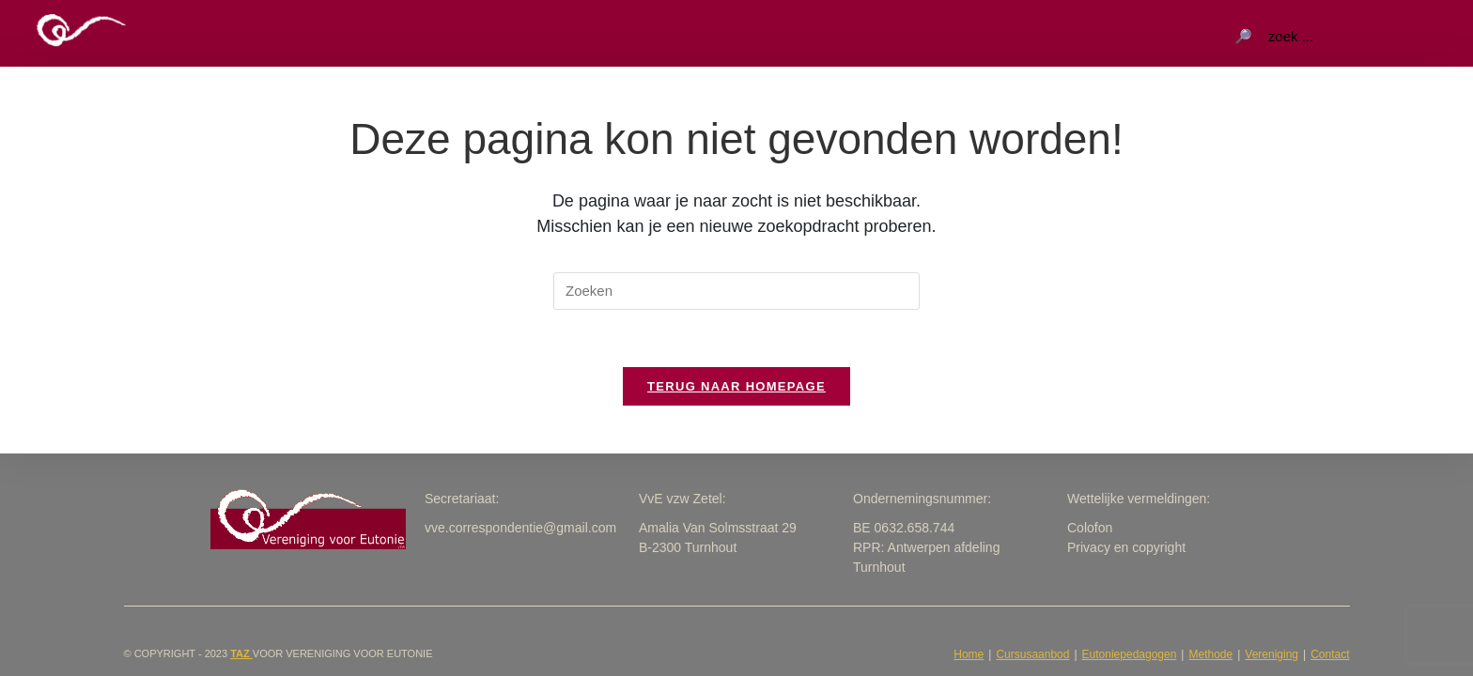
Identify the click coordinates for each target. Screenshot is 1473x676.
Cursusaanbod (1032, 654)
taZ (241, 653)
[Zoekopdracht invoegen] (736, 291)
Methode (1210, 654)
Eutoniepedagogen (1129, 654)
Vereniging (1271, 654)
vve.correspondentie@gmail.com (520, 527)
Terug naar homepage (736, 386)
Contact (1329, 654)
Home (969, 654)
